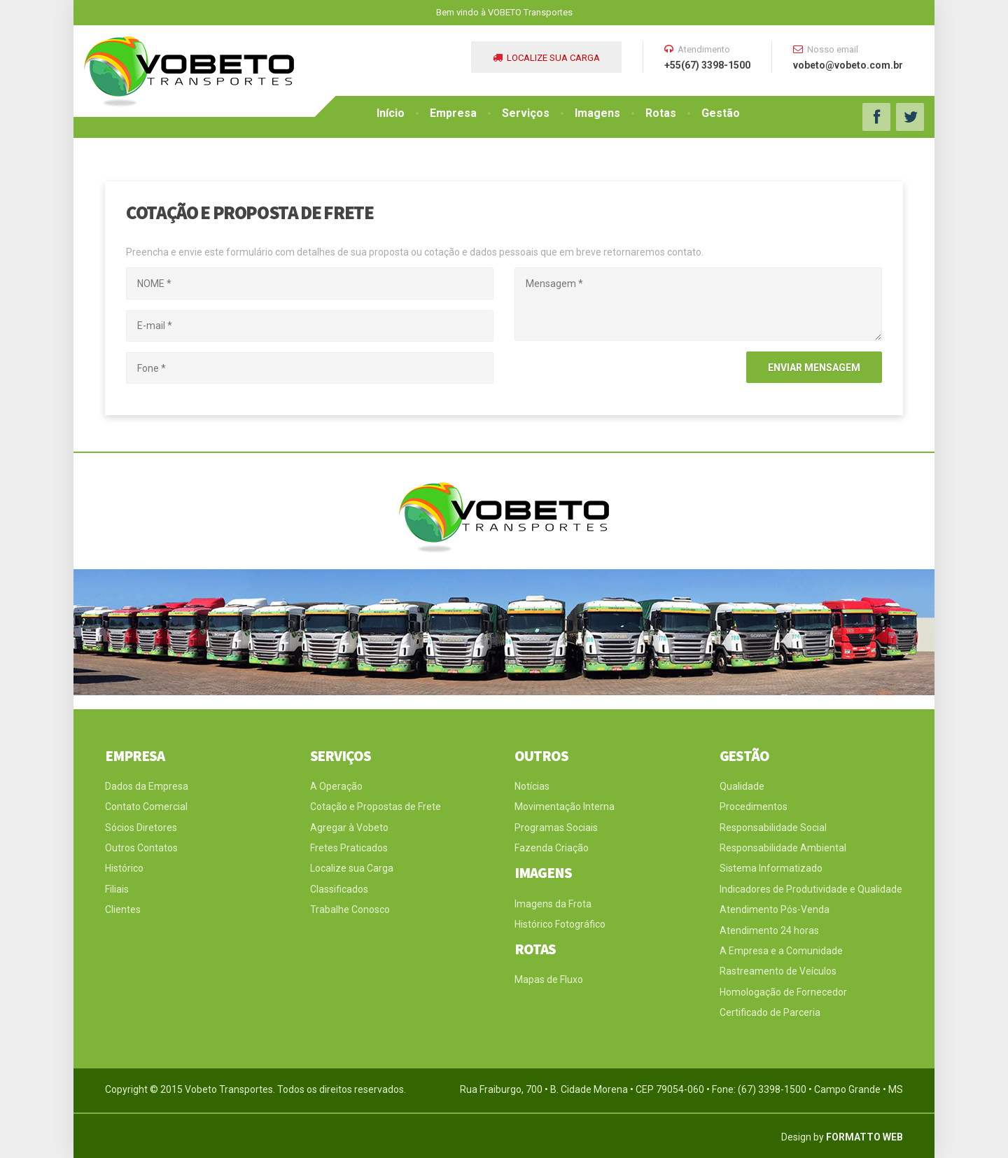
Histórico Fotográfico (560, 924)
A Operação (336, 786)
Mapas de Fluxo (548, 979)
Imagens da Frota (553, 903)
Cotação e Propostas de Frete (375, 806)
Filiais (117, 889)
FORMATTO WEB (864, 1137)
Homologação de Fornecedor (783, 992)
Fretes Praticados (349, 847)
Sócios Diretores (141, 827)
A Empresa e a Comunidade (781, 950)
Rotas (660, 113)
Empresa (453, 113)
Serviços (526, 113)
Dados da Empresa (146, 786)
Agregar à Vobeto (349, 827)
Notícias (532, 786)
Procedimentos (754, 806)
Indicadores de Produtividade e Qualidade (811, 889)
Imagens (597, 113)
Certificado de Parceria (770, 1012)
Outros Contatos (141, 847)
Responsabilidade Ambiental (783, 847)
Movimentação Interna (564, 806)
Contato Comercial (146, 806)
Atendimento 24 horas (769, 930)
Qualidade (742, 786)
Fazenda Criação (551, 847)
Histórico (124, 868)
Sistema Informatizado (771, 868)
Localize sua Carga (351, 868)
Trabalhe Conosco (350, 909)
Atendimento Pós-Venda (775, 909)
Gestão (720, 113)
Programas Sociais (556, 827)
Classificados (339, 889)
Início (391, 113)
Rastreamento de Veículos (778, 971)
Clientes (123, 909)
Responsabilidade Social (773, 827)
